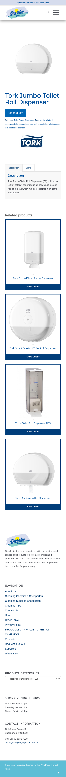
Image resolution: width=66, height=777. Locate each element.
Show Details (33, 286)
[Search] (48, 12)
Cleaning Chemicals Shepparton (24, 595)
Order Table (12, 619)
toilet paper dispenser (23, 124)
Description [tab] (14, 168)
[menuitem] (48, 12)
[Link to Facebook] (58, 772)
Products (10, 639)
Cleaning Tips (13, 605)
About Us (10, 591)
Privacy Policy (13, 624)
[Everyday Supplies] (27, 12)
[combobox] (33, 678)
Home (8, 615)
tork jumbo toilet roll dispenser (46, 124)
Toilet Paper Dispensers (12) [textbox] (32, 678)
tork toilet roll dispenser (15, 128)
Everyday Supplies (25, 765)
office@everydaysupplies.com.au (22, 742)
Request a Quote (15, 643)
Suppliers (10, 648)
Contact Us (11, 610)
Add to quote (15, 112)
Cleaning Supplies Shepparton (23, 600)
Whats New (11, 653)
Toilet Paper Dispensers (24, 120)
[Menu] (56, 12)
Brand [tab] (28, 168)
